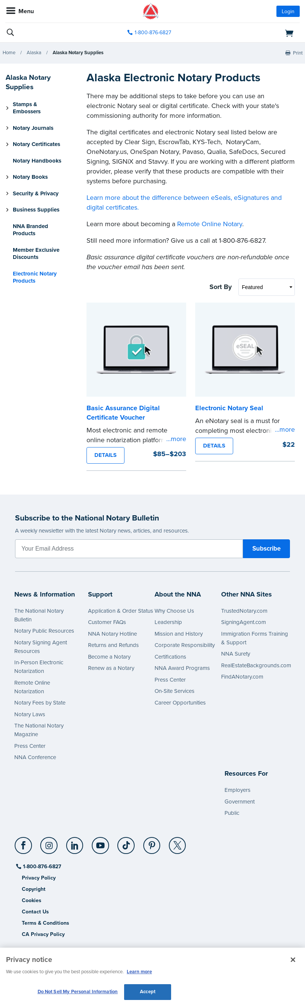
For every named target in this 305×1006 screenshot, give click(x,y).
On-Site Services (174, 691)
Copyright (34, 889)
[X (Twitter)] (177, 842)
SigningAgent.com (243, 622)
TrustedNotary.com (244, 610)
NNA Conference (35, 757)
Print (298, 53)
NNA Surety (235, 653)
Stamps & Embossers (27, 108)
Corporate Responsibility (185, 645)
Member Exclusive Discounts (36, 254)
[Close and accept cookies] (293, 959)
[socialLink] (24, 849)
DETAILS (105, 455)
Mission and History (179, 633)
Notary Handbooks (37, 160)
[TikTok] (126, 842)
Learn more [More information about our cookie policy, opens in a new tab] (139, 972)
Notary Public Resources (44, 630)
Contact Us (35, 912)
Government (240, 801)
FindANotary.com (242, 676)
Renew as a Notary (111, 668)
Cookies (31, 900)
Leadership (168, 622)
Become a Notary (109, 656)
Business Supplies (36, 209)
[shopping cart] (252, 33)
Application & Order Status (120, 610)
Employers (237, 790)
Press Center (30, 746)
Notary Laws (29, 714)
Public (232, 813)
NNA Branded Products (30, 230)
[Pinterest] (152, 842)
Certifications (170, 656)
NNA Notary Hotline (112, 633)
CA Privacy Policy (43, 934)
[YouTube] (100, 842)
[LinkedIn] (75, 842)
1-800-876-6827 (41, 866)
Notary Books (30, 177)
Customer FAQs (107, 622)
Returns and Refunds (113, 645)
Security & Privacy (36, 193)
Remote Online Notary (209, 224)
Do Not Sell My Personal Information (78, 992)
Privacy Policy (39, 878)
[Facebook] (24, 842)
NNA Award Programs (182, 668)
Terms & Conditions (45, 923)
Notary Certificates (36, 144)
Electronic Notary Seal (229, 408)
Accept (147, 992)
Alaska (34, 53)
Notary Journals (33, 128)
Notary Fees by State (39, 702)
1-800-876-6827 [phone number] (153, 32)
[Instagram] (49, 842)
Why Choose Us (174, 610)
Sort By (220, 287)
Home (9, 53)
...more (176, 439)
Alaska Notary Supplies (78, 53)
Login (288, 11)
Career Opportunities (180, 702)
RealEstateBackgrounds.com (256, 665)
